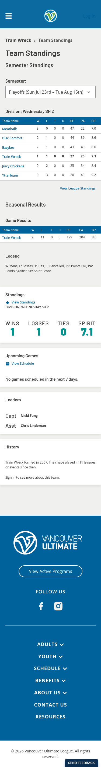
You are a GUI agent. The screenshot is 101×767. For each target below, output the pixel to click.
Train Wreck (18, 40)
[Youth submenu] (60, 657)
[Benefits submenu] (63, 681)
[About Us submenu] (64, 693)
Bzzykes (8, 147)
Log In (89, 16)
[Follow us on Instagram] (58, 606)
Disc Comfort (12, 138)
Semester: (15, 81)
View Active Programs (50, 571)
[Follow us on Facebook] (41, 606)
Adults (47, 644)
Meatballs (10, 129)
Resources (50, 716)
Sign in (10, 477)
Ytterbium (10, 175)
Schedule (47, 668)
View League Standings (78, 188)
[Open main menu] (8, 16)
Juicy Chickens (13, 166)
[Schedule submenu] (65, 668)
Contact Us (50, 704)
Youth (47, 656)
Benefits (47, 680)
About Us (47, 692)
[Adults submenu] (62, 644)
